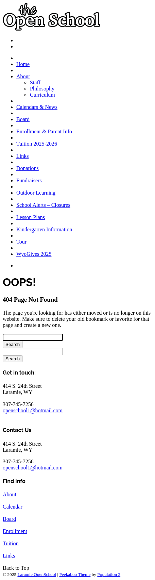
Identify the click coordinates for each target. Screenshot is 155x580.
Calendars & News (36, 107)
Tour (21, 242)
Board (23, 119)
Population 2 (108, 574)
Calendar (12, 507)
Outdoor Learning (35, 193)
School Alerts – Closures (43, 205)
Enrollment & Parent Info (44, 131)
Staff (35, 82)
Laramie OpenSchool (36, 574)
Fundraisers (29, 180)
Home (23, 64)
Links (22, 156)
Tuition (11, 543)
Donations (27, 168)
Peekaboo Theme (74, 574)
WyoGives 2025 (33, 254)
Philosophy (42, 89)
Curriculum (42, 95)
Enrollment (15, 531)
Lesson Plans (30, 217)
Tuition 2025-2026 (36, 144)
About (23, 76)
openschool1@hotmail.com (33, 410)
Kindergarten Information (44, 229)
